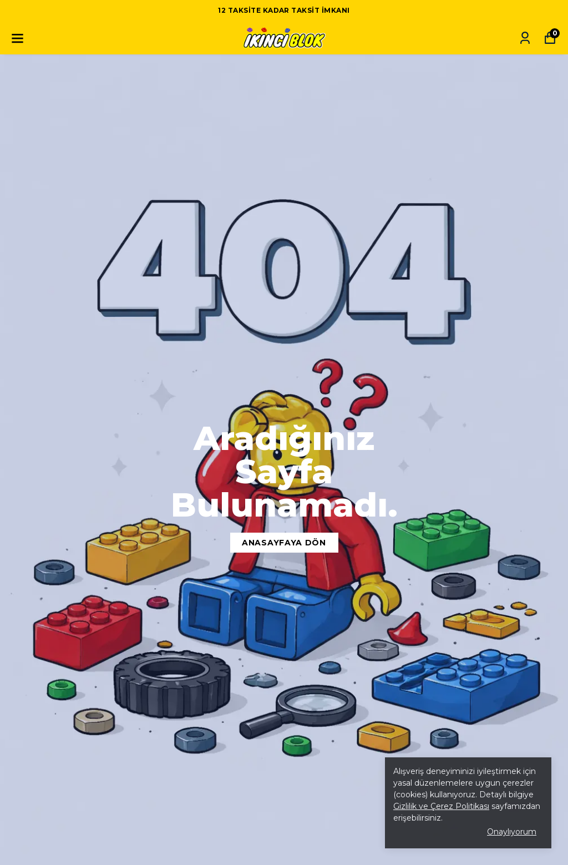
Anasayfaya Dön (284, 543)
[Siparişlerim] (525, 38)
